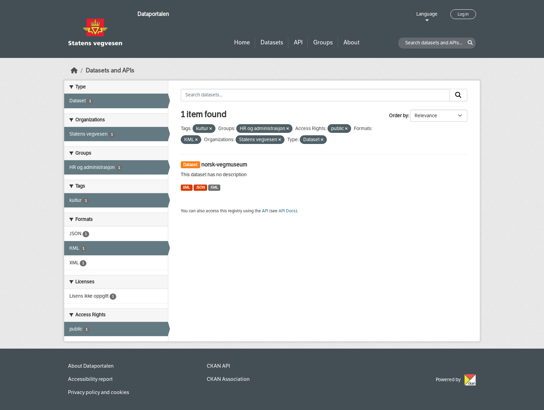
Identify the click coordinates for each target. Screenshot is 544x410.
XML (186, 187)
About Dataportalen (90, 366)
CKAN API (218, 366)
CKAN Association (228, 379)
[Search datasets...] (315, 95)
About (351, 42)
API (298, 42)
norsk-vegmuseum (224, 164)
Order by (398, 116)
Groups (323, 42)
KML (214, 187)
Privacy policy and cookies (98, 392)
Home (242, 42)
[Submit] (458, 95)
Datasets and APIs (110, 70)
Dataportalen (153, 14)
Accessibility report (90, 379)
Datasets (272, 42)
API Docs (287, 210)
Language (426, 14)
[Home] (74, 70)
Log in (463, 14)
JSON (200, 187)
